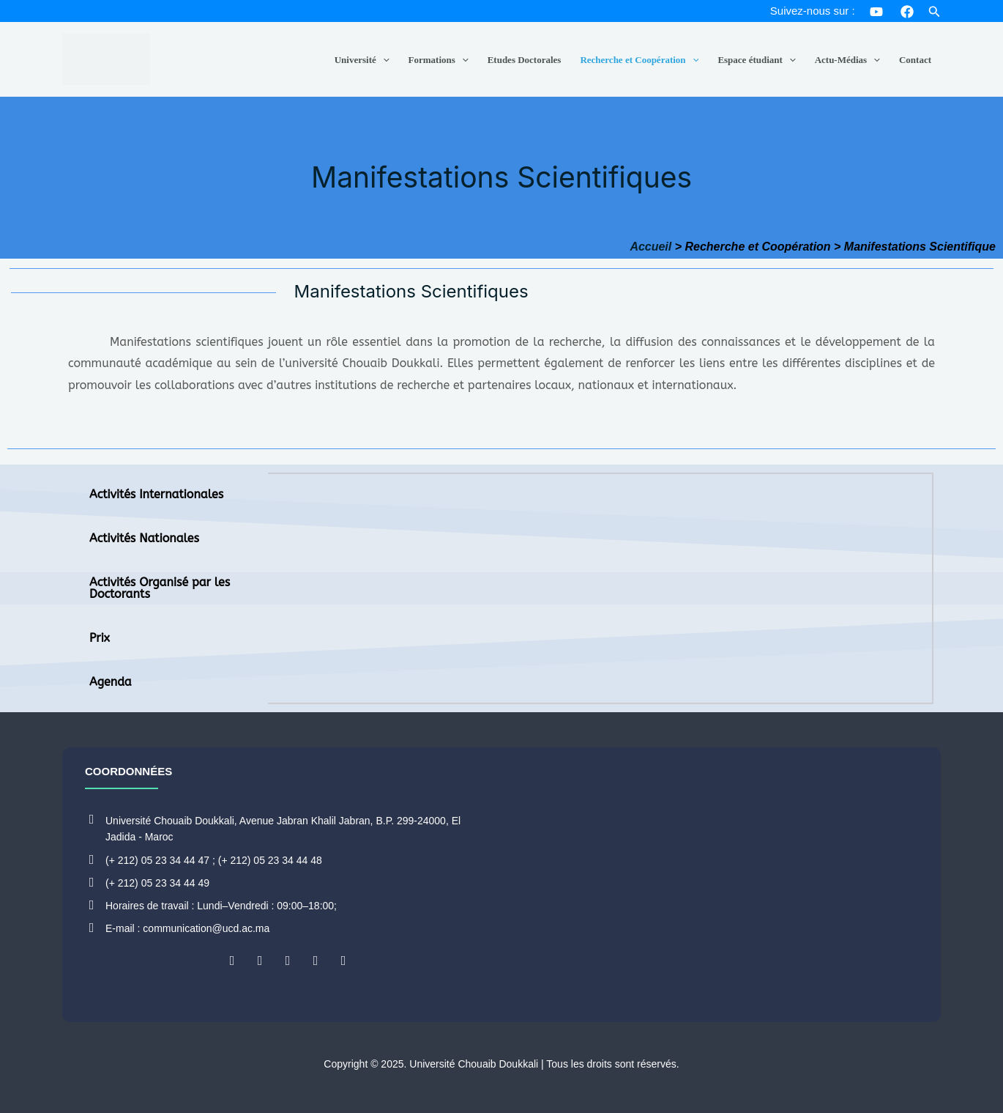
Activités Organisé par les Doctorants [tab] (159, 588)
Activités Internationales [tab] (156, 494)
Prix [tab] (99, 638)
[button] (934, 12)
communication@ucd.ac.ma (206, 928)
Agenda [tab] (110, 682)
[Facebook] (907, 11)
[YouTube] (876, 11)
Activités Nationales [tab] (144, 538)
